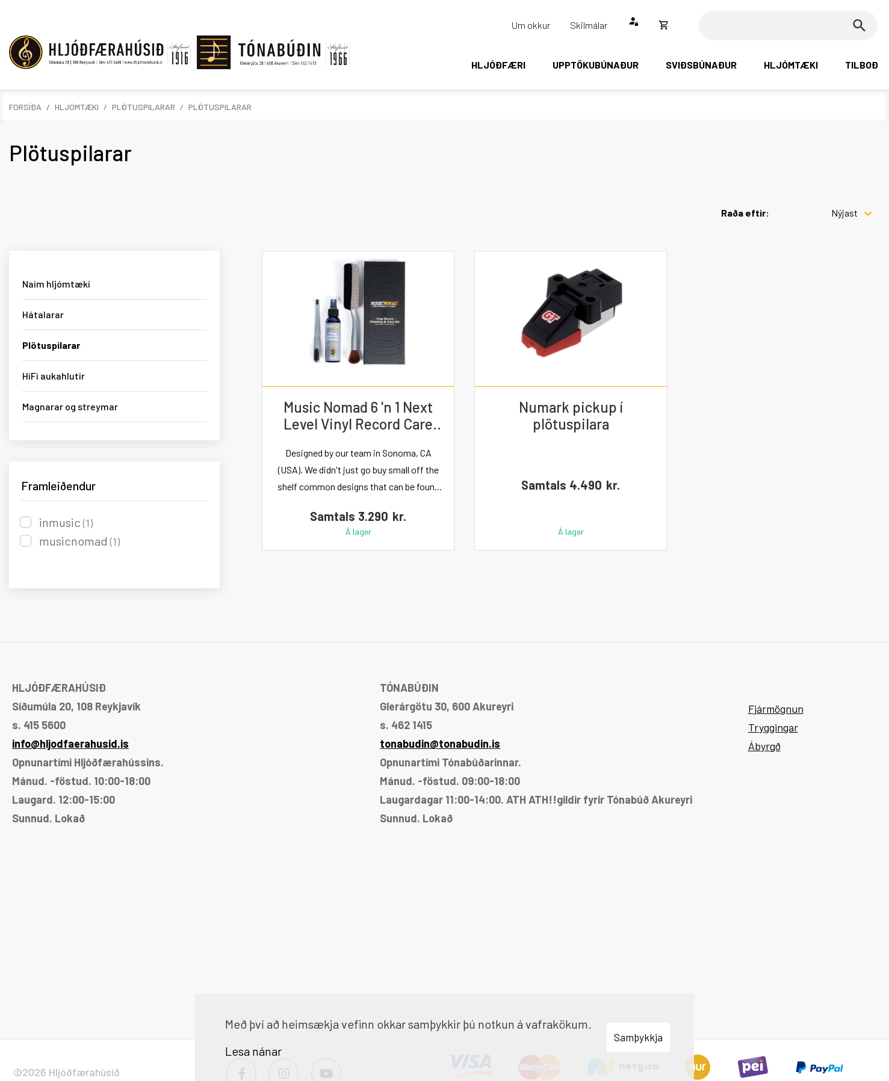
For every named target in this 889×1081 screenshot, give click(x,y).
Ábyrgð (764, 746)
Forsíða (25, 107)
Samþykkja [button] (638, 1037)
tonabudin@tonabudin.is (440, 743)
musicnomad (79, 541)
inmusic (66, 522)
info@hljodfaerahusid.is (70, 743)
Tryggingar (773, 727)
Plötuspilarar (143, 107)
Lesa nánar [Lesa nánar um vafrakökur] (253, 1051)
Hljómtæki (77, 107)
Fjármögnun (776, 708)
